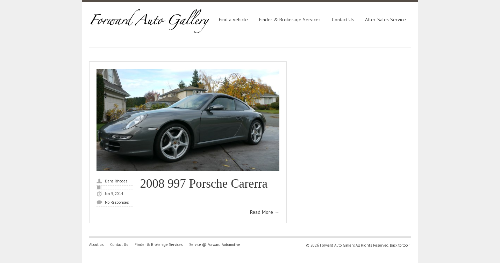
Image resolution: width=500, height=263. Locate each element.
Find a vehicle (233, 19)
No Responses (117, 202)
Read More (264, 212)
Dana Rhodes (116, 181)
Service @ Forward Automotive (214, 244)
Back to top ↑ (400, 245)
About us (96, 244)
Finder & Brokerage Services (290, 19)
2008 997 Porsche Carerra (203, 183)
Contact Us (343, 19)
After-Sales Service (385, 19)
